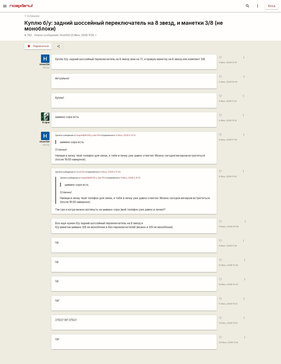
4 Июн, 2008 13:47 (228, 62)
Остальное (32, 16)
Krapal (45, 122)
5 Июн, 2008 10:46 (228, 82)
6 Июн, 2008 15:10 (228, 120)
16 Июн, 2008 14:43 (228, 284)
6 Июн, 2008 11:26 (228, 101)
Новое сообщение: (46, 35)
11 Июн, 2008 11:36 (228, 246)
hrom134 (80, 172)
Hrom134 (65, 35)
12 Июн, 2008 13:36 (228, 265)
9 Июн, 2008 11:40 (228, 176)
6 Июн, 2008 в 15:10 (126, 135)
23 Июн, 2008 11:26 (84, 35)
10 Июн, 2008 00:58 (229, 226)
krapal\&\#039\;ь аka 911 (88, 135)
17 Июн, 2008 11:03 (228, 304)
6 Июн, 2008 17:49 (228, 140)
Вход (271, 5)
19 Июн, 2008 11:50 (228, 323)
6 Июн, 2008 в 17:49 (110, 172)
